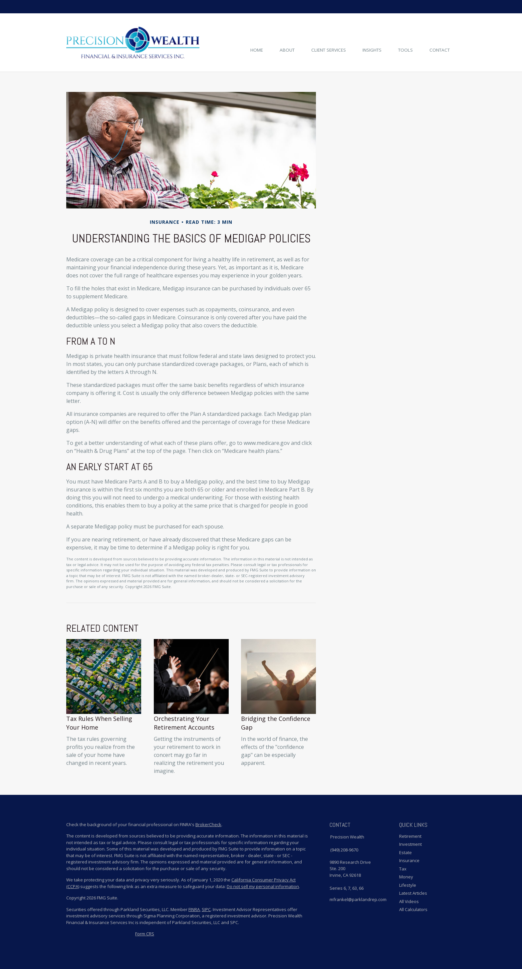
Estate (405, 852)
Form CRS (144, 934)
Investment (410, 844)
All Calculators (413, 909)
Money (406, 877)
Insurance (409, 860)
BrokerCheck (208, 824)
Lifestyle (407, 885)
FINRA (194, 909)
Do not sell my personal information (263, 886)
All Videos (409, 901)
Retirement (410, 836)
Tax (402, 869)
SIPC (206, 909)
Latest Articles (413, 893)
